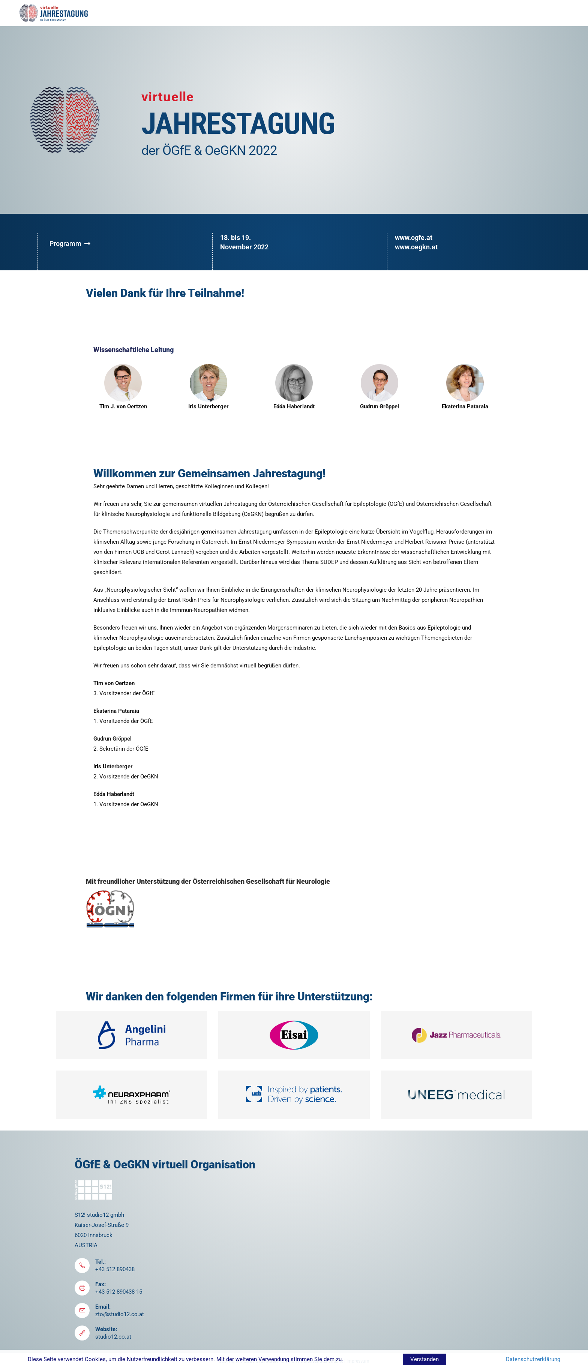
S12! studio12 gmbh (99, 1215)
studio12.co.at (113, 1336)
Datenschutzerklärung (533, 1359)
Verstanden (424, 1359)
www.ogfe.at (413, 237)
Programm (70, 243)
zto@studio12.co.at (119, 1314)
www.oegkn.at (416, 247)
